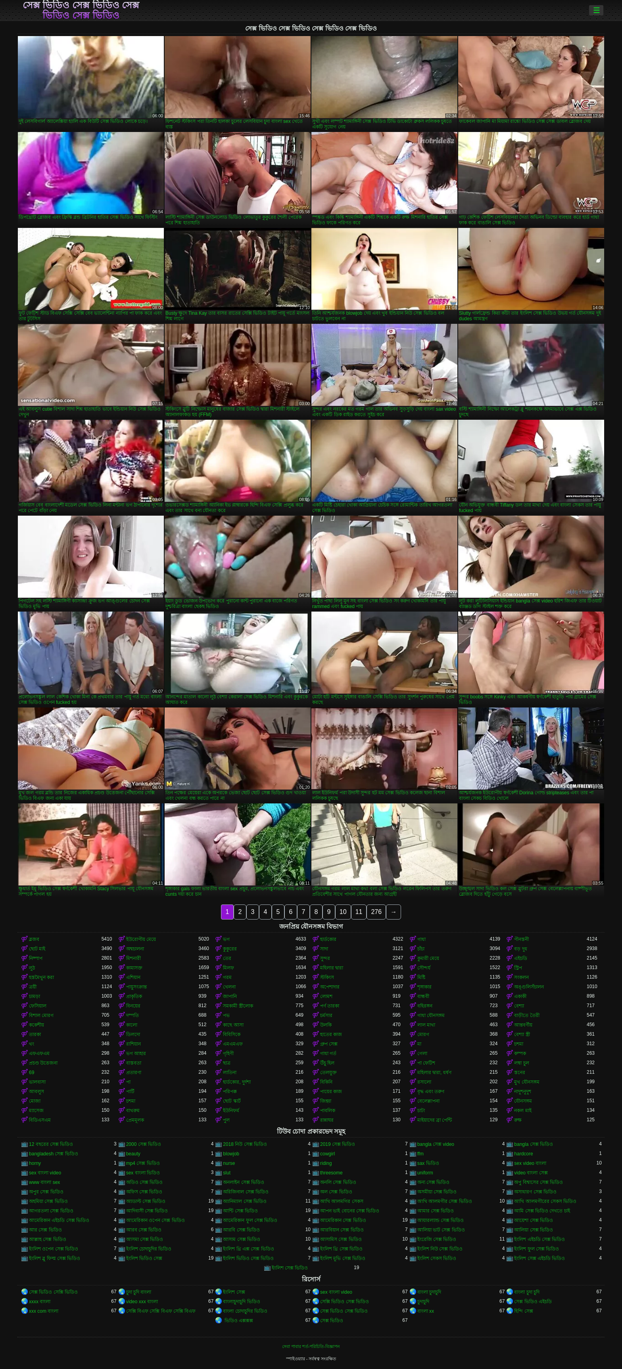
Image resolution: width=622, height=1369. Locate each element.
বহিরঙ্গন (424, 1006)
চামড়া (34, 996)
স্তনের (519, 1072)
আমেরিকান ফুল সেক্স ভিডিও (250, 1220)
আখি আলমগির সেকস (341, 1201)
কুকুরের (230, 949)
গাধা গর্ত (328, 1053)
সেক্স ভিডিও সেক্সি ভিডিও (53, 1292)
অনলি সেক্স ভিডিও (338, 1182)
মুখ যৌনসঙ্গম (526, 1082)
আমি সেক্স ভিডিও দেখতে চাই (542, 1211)
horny (35, 1163)
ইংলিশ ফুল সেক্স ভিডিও (536, 1249)
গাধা (421, 939)
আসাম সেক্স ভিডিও (241, 1239)
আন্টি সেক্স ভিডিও (240, 1211)
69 (31, 1072)
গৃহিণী (228, 1053)
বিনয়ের (133, 1006)
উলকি (326, 1025)
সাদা (324, 949)
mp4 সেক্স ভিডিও (143, 1163)
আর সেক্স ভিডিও (45, 1230)
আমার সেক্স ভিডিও (435, 1211)
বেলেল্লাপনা (428, 1101)
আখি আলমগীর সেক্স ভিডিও (444, 1201)
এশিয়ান (133, 977)
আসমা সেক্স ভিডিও (144, 1239)
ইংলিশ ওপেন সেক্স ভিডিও (53, 1249)
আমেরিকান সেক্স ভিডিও (343, 1220)
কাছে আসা (233, 1025)
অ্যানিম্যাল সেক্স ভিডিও (245, 1201)
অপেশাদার (330, 987)
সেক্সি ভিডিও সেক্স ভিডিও (344, 1301)
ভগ (226, 939)
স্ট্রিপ (518, 968)
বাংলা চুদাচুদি (429, 1292)
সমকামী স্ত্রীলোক (238, 1006)
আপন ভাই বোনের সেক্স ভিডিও (349, 1211)
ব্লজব (34, 939)
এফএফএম (39, 1053)
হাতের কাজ (331, 1034)
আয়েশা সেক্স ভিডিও (533, 1220)
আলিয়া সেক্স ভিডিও (533, 1230)
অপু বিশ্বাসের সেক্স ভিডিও (538, 1182)
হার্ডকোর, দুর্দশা (237, 1082)
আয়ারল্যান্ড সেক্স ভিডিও (440, 1220)
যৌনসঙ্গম (523, 1101)
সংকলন (521, 977)
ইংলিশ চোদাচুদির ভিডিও (149, 1249)
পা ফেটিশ (426, 1063)
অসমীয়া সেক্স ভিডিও (437, 1192)
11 (359, 911)
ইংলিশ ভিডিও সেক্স (144, 1258)
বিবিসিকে (231, 1034)
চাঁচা (420, 949)
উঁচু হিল (327, 1063)
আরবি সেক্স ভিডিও (241, 1230)
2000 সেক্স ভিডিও (143, 1144)
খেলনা (229, 987)
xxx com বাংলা (43, 1311)
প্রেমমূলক (135, 1120)
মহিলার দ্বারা (331, 968)
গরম (227, 977)
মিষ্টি (421, 977)
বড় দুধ (520, 949)
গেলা (422, 1053)
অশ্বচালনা (135, 949)
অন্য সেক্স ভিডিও (433, 1182)
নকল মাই (522, 1110)
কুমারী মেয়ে (428, 958)
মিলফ (228, 968)
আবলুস (36, 1091)
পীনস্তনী (521, 939)
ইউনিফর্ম (231, 1110)
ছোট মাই (37, 949)
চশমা (518, 1044)
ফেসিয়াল (37, 1006)
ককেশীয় (36, 1025)
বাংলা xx (425, 1311)
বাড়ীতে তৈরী (526, 1015)
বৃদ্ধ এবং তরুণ (431, 1091)
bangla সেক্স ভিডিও (533, 1144)
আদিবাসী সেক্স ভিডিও (147, 1211)
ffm (420, 1154)
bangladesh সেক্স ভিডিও (53, 1154)
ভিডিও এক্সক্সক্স (238, 1320)
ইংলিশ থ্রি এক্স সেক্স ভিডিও (248, 1249)
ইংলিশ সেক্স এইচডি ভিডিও (539, 1258)
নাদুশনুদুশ (522, 1091)
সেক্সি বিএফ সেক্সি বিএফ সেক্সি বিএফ (161, 1311)
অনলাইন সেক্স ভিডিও (243, 1182)
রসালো (424, 1082)
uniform (425, 1173)
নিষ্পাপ (35, 958)
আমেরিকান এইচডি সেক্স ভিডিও (59, 1220)
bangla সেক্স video (435, 1144)
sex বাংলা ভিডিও (143, 1173)
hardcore (523, 1154)
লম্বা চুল (521, 1063)
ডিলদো (133, 1034)
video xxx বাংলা (142, 1301)
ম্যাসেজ (36, 1110)
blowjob (231, 1154)
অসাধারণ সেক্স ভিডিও (535, 1192)
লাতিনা (229, 1072)
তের (227, 958)
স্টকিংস (327, 977)
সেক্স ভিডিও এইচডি (533, 1301)
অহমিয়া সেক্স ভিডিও (48, 1201)
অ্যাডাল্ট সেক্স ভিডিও (146, 1201)
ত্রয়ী (32, 987)
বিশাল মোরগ (41, 1015)
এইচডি (520, 958)
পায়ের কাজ (331, 1091)
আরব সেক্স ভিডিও (144, 1230)
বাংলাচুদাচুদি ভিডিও (241, 1301)
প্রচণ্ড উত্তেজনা (43, 1063)
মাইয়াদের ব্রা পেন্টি (434, 1120)
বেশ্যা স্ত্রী (522, 1034)
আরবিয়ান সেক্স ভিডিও (342, 1230)
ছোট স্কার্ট (231, 1101)
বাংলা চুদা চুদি (526, 1292)
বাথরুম (133, 1110)
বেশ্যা (519, 1006)
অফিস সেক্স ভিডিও (144, 1192)
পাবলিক (327, 1110)
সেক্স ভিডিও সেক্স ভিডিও (344, 1311)
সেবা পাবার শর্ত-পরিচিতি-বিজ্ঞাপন (311, 1346)
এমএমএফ (233, 1044)
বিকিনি (326, 1082)
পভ (226, 1015)
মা (419, 1044)
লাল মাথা (426, 1025)
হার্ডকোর (328, 939)
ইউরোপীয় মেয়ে (141, 939)
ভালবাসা (37, 1082)
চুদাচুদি (423, 1301)
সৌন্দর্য (423, 968)
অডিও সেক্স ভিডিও (144, 1182)
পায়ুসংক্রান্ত (136, 987)
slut (226, 1173)
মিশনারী (133, 958)
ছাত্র (226, 1063)
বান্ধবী (423, 996)
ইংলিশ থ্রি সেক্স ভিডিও (341, 1249)
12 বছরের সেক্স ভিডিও (51, 1144)
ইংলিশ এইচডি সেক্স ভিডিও (539, 1239)
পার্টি (130, 1091)
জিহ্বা (325, 1101)
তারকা (35, 1034)
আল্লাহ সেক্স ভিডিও (47, 1239)
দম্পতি (132, 1015)
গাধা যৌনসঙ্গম (431, 1015)
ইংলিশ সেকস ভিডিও (437, 1258)
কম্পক (520, 1053)
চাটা (421, 1110)
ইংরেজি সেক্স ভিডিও (437, 1239)
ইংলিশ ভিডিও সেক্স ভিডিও (248, 1258)
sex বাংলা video (45, 1173)
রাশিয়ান (133, 1044)
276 (376, 911)
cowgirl (327, 1154)
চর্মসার (326, 1015)
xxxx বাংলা (39, 1301)
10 (343, 911)
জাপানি (230, 996)
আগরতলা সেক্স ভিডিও (51, 1211)
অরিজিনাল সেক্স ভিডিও (246, 1192)
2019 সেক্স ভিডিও (337, 1144)
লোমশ (326, 996)
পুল (226, 1120)
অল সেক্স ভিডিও (336, 1192)
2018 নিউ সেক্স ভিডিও (245, 1144)
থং (31, 1044)
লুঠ (32, 968)
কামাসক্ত (134, 968)
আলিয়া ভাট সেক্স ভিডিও (441, 1230)
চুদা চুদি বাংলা (139, 1292)
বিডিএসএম (40, 1120)
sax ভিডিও (428, 1163)
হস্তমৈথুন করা (41, 977)
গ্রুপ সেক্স (329, 1044)
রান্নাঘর (327, 1120)
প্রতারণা (133, 1072)
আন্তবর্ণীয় (523, 1025)
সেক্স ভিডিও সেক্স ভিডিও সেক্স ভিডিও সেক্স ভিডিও (81, 10)
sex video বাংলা (530, 1163)
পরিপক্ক (230, 1091)
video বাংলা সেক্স (530, 1173)
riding (326, 1163)
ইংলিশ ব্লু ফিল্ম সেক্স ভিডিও (54, 1258)
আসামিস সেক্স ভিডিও (341, 1239)
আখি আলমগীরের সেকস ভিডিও (545, 1201)
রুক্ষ (518, 1120)
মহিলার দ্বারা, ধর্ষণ (434, 1072)
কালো (131, 1025)
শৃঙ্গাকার (424, 987)
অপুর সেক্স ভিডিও (46, 1192)
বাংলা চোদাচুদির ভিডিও (245, 1311)
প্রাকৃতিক (134, 996)
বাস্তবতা (133, 1063)
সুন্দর (325, 958)
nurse (229, 1163)
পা (128, 1082)
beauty (133, 1154)
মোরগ (423, 1034)
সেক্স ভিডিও (331, 1320)
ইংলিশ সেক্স (234, 1292)
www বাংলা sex (44, 1182)
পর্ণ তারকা (329, 1006)
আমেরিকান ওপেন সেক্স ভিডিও (155, 1220)
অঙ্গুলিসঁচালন (529, 987)
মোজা (34, 1101)
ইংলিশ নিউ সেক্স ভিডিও (440, 1249)
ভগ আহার (136, 1053)
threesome (331, 1173)
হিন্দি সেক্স (523, 1311)
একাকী (520, 996)
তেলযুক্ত (328, 1072)
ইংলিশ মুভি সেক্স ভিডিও (342, 1258)
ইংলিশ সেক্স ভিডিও (290, 1268)
